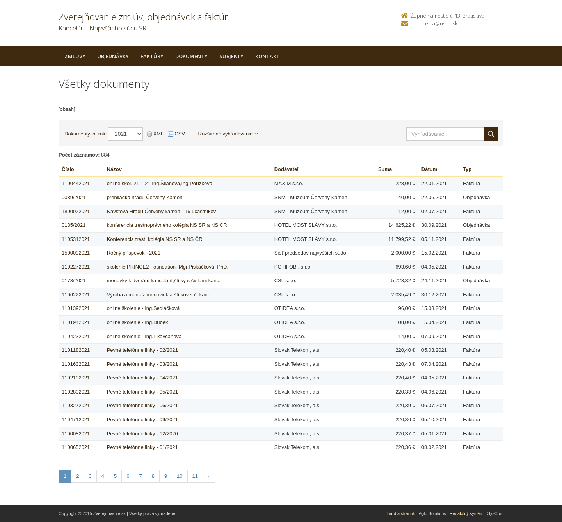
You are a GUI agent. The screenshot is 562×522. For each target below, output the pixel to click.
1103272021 (76, 405)
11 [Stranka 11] (195, 476)
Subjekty (231, 56)
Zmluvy (74, 56)
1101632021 (76, 364)
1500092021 (76, 253)
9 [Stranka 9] (165, 476)
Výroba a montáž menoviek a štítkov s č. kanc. (159, 295)
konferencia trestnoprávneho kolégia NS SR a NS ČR (167, 225)
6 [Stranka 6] (127, 476)
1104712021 (76, 419)
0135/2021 (73, 225)
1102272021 (76, 267)
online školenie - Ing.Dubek (137, 322)
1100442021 (76, 183)
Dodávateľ (286, 169)
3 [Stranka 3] (90, 476)
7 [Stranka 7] (140, 476)
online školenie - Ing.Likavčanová (144, 336)
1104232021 (76, 336)
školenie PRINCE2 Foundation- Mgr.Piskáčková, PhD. (167, 267)
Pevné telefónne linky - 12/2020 (142, 433)
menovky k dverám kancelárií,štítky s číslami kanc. (164, 280)
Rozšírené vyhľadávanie (228, 134)
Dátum (429, 169)
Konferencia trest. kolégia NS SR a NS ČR (155, 239)
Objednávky (113, 56)
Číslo (68, 169)
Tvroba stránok (400, 513)
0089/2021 (73, 197)
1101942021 (76, 322)
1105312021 (76, 239)
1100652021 (76, 447)
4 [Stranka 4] (102, 476)
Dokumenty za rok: (85, 134)
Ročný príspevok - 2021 (133, 253)
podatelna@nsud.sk (434, 23)
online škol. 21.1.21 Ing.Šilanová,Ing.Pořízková (159, 183)
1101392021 (76, 308)
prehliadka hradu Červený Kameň (145, 197)
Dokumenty (191, 56)
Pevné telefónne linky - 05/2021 (142, 392)
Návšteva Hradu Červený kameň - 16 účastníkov (161, 211)
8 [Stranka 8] (153, 476)
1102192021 (76, 378)
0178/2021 (73, 280)
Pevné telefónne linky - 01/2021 (142, 447)
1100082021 (76, 433)
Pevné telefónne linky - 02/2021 (142, 350)
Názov (114, 169)
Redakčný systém (467, 513)
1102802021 (76, 392)
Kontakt (267, 56)
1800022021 (76, 211)
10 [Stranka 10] (179, 476)
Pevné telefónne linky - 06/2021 (142, 405)
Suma (385, 169)
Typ (467, 169)
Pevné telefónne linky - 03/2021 (142, 364)
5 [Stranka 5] (115, 476)
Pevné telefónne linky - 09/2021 (142, 419)
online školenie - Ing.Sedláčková (143, 308)
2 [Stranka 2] (77, 476)
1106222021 (76, 295)
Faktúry (152, 56)
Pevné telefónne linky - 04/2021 (142, 378)
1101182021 (76, 350)
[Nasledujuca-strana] (209, 476)
